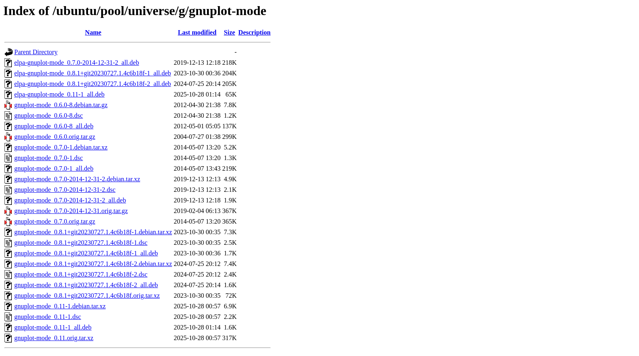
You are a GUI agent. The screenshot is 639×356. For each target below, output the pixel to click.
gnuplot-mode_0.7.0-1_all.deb (53, 168)
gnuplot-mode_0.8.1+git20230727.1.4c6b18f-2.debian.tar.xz (93, 263)
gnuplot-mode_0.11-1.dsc (47, 316)
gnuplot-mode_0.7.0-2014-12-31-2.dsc (64, 189)
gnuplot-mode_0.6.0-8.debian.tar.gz (61, 104)
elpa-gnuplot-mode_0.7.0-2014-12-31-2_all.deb (76, 62)
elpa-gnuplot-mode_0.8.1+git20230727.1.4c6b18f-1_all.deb (92, 73)
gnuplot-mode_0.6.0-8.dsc (48, 115)
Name (93, 32)
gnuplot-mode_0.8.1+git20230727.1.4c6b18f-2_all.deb (86, 284)
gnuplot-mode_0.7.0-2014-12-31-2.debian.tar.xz (77, 179)
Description (254, 32)
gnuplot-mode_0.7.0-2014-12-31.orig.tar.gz (71, 210)
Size (229, 32)
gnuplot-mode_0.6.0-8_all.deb (53, 126)
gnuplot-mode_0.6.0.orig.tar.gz (54, 136)
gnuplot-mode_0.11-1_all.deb (53, 327)
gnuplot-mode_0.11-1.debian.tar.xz (60, 306)
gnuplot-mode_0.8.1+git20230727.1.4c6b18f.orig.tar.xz (87, 295)
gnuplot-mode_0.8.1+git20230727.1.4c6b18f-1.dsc (81, 242)
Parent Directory (35, 51)
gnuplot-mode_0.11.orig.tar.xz (53, 337)
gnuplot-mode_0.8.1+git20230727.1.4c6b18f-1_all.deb (86, 253)
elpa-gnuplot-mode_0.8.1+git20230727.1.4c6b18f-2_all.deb (92, 83)
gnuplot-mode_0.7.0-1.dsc (48, 157)
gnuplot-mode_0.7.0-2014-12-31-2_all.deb (70, 200)
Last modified (197, 32)
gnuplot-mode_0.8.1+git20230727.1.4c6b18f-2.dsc (81, 274)
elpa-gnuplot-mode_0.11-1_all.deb (59, 94)
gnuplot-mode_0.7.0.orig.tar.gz (54, 221)
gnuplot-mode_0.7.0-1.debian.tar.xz (61, 147)
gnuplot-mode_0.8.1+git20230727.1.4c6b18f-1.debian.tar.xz (93, 232)
